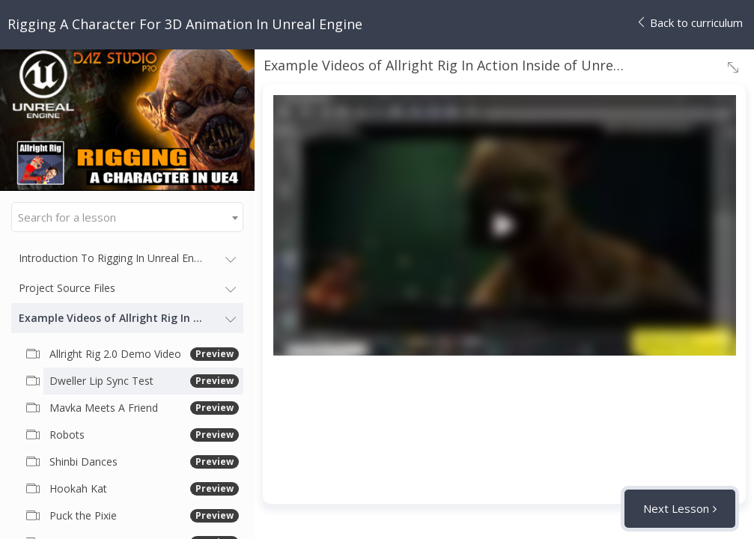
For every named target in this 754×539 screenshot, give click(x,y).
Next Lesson (676, 508)
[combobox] (127, 217)
